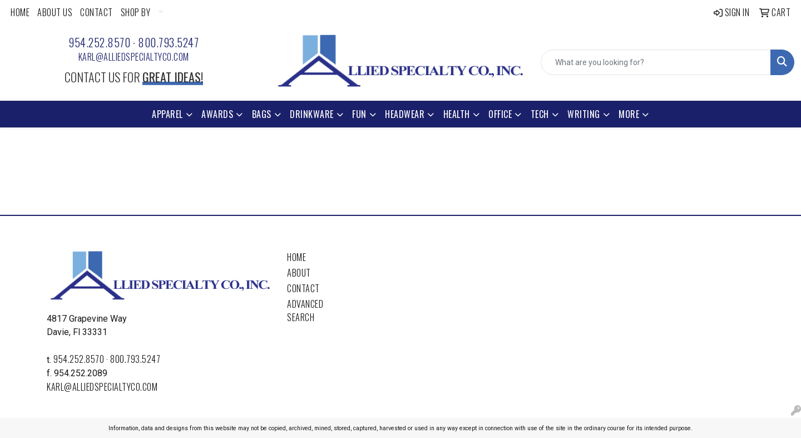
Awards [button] (217, 114)
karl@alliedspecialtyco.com (133, 56)
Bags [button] (261, 114)
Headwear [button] (404, 114)
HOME (20, 12)
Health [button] (456, 114)
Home (296, 257)
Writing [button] (583, 114)
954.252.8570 (99, 42)
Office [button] (500, 114)
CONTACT (96, 12)
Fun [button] (359, 114)
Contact (303, 288)
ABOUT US (54, 12)
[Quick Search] (656, 62)
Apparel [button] (167, 114)
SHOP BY (136, 12)
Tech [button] (540, 114)
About (299, 272)
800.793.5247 (168, 42)
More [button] (629, 114)
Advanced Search (305, 310)
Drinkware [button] (312, 114)
